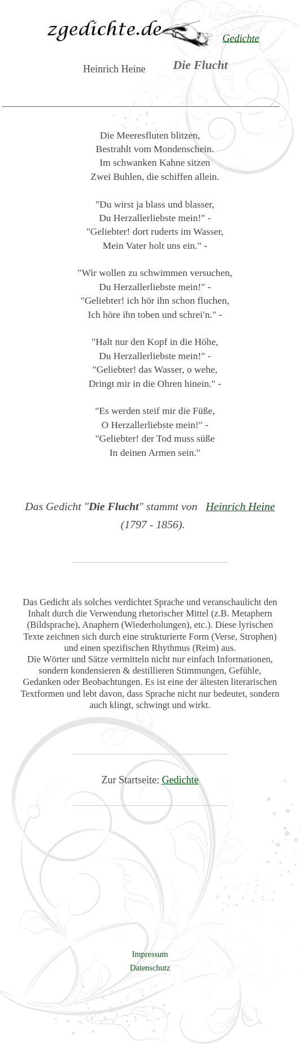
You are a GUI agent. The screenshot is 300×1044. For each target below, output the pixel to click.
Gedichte (180, 780)
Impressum (150, 954)
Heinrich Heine (240, 506)
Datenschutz (150, 967)
